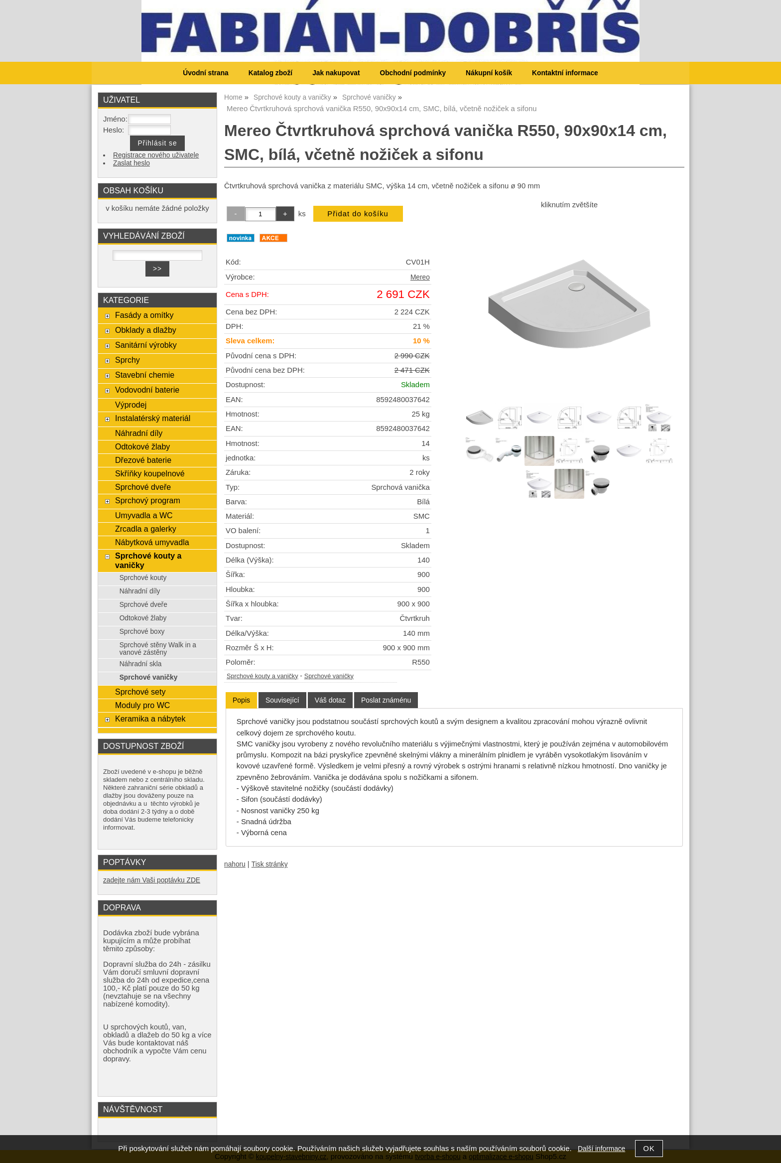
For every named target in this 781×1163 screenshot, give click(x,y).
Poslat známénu (386, 700)
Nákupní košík (489, 73)
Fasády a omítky (144, 314)
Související (282, 700)
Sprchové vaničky (329, 676)
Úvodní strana (205, 73)
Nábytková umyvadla (152, 542)
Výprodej (130, 404)
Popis (241, 700)
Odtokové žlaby (142, 446)
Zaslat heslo (131, 163)
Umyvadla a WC (144, 515)
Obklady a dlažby (145, 329)
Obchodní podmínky (413, 73)
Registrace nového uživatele (156, 155)
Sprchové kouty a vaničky (262, 676)
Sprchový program (147, 500)
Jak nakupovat (336, 73)
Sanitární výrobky (146, 344)
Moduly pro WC (142, 705)
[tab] (241, 700)
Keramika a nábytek (150, 718)
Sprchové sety (140, 691)
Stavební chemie (144, 374)
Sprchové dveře (143, 486)
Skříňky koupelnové (150, 473)
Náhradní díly (138, 433)
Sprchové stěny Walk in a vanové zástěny (158, 648)
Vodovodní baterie (147, 389)
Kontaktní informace (565, 73)
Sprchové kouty (143, 578)
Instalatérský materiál (152, 418)
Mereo (420, 277)
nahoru (235, 864)
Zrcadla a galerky (145, 528)
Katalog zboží (270, 73)
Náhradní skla (141, 664)
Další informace (601, 1149)
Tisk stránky (270, 864)
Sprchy (127, 359)
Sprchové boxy (142, 631)
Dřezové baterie (143, 459)
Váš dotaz (330, 700)
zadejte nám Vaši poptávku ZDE (151, 880)
